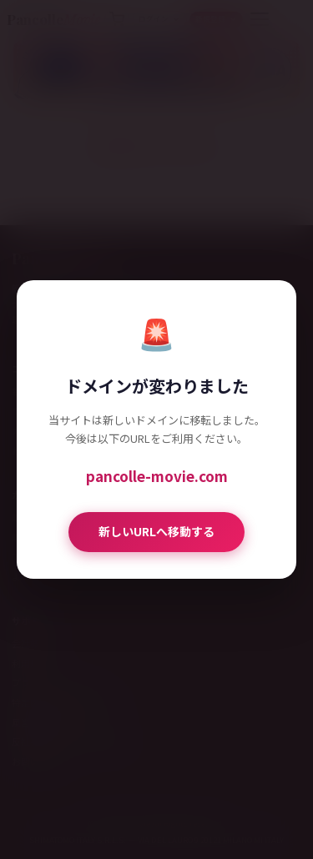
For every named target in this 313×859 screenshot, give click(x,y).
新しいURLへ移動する (156, 531)
